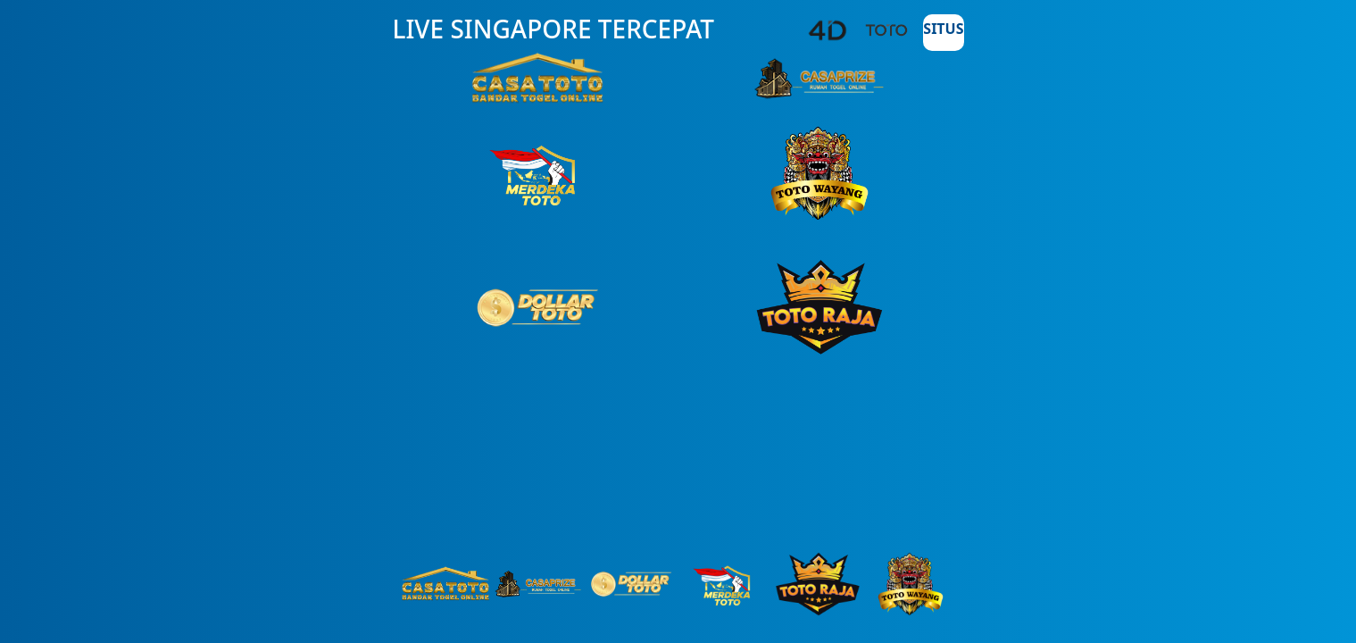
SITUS (943, 28)
